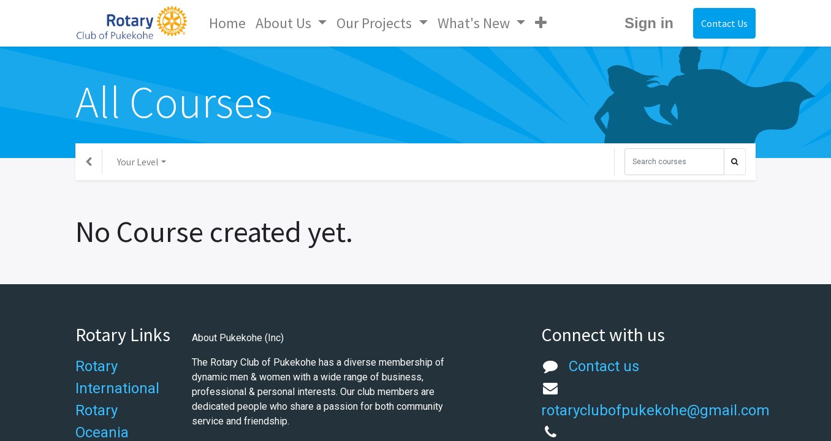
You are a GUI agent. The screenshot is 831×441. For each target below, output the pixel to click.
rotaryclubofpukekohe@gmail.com (655, 410)
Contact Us (724, 23)
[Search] (674, 161)
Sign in (649, 23)
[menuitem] (227, 23)
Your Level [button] (138, 162)
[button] (541, 23)
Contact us (604, 366)
